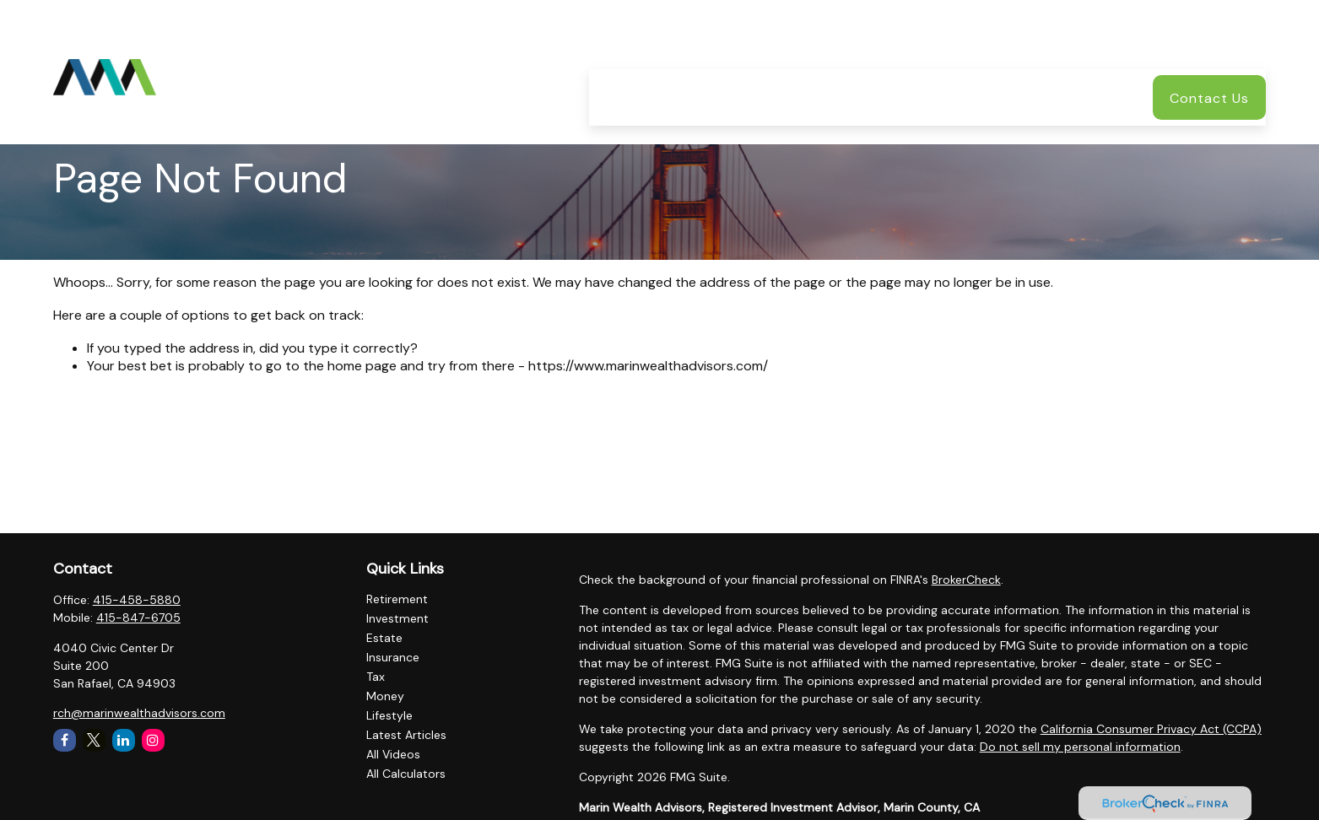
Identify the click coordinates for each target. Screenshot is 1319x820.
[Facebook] (64, 740)
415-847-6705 (138, 617)
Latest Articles (406, 734)
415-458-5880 (137, 599)
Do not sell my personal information (1080, 746)
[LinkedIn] (123, 740)
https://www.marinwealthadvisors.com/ (648, 366)
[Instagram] (153, 740)
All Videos (393, 754)
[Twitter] (94, 740)
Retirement (397, 599)
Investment (397, 618)
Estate (384, 637)
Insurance (392, 657)
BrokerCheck (966, 579)
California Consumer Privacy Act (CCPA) (1151, 728)
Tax (375, 676)
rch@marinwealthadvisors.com (139, 712)
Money (385, 696)
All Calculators (406, 773)
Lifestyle (389, 715)
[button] (615, 46)
